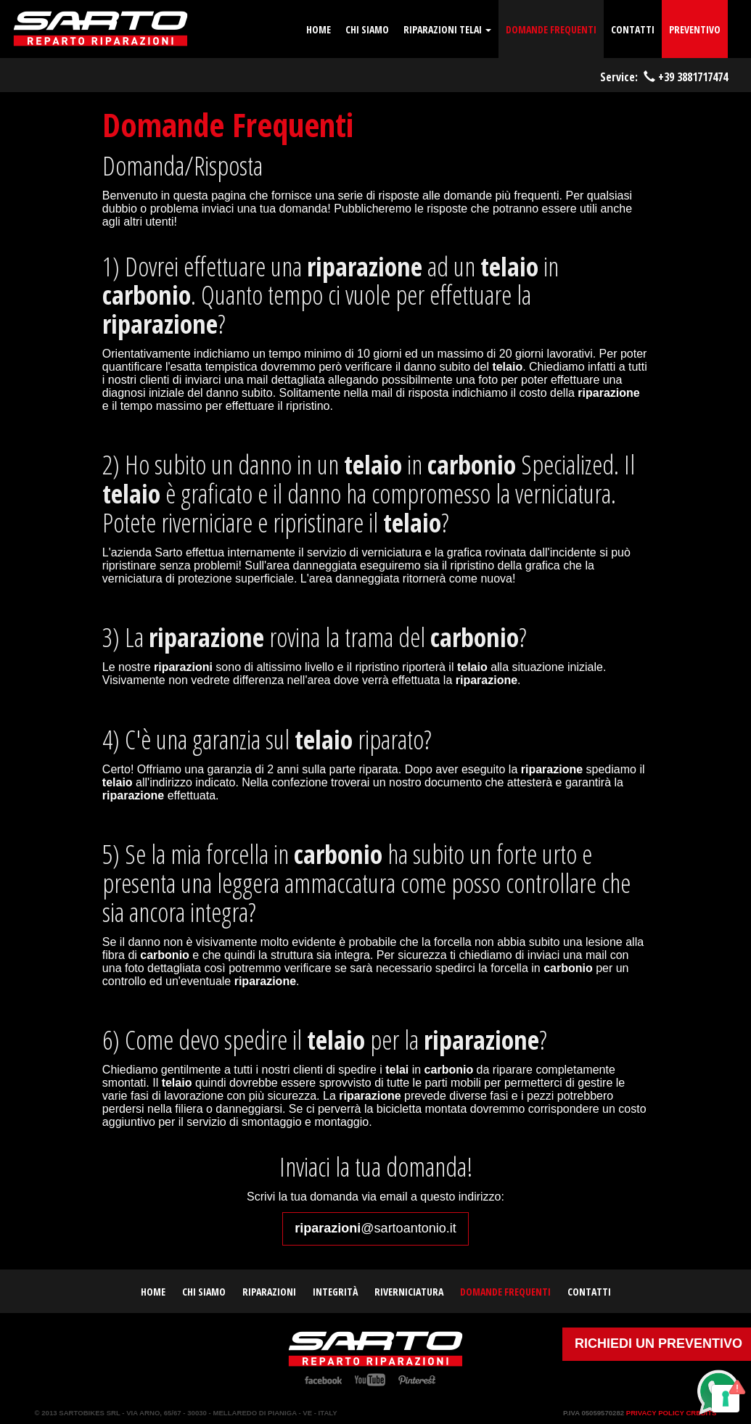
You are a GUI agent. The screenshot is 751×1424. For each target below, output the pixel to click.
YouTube (370, 1380)
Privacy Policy (655, 1413)
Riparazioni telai (447, 29)
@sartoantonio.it (375, 1228)
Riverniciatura (408, 1292)
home (318, 29)
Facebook (323, 1380)
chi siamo (367, 29)
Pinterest (416, 1380)
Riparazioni (269, 1292)
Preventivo (695, 29)
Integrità (335, 1292)
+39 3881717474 (693, 77)
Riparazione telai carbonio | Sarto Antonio (100, 29)
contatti (632, 29)
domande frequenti (551, 29)
